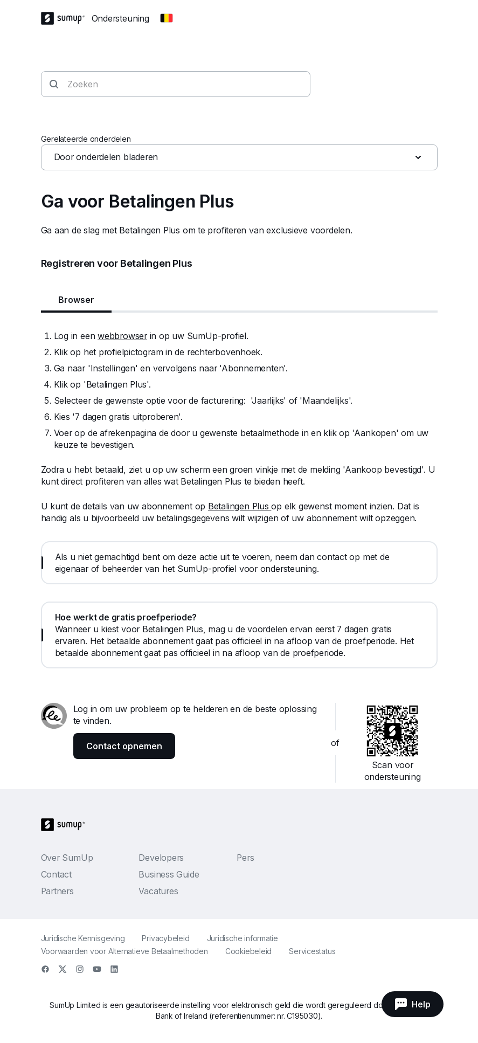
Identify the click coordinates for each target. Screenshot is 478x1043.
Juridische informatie (242, 938)
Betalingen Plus (239, 506)
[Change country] (166, 18)
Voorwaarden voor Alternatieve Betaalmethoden (124, 951)
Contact (56, 874)
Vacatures (158, 891)
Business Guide (168, 874)
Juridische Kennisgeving (83, 938)
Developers (161, 857)
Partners (57, 891)
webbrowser (122, 335)
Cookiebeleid (248, 951)
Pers (245, 857)
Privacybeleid (165, 938)
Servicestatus (312, 951)
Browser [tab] (76, 299)
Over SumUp (67, 857)
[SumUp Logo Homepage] (66, 18)
